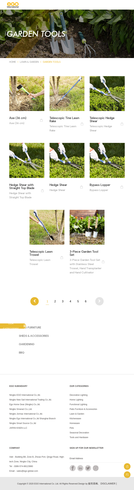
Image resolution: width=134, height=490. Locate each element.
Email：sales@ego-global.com (23, 471)
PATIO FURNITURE (30, 327)
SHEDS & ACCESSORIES (34, 335)
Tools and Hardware (79, 437)
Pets (72, 428)
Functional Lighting (78, 404)
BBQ (21, 352)
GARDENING (26, 344)
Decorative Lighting (79, 395)
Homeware (75, 423)
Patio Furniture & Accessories (83, 409)
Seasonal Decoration (79, 432)
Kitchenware (75, 418)
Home (12, 61)
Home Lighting (76, 400)
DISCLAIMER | (108, 483)
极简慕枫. (93, 483)
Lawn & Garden (29, 61)
